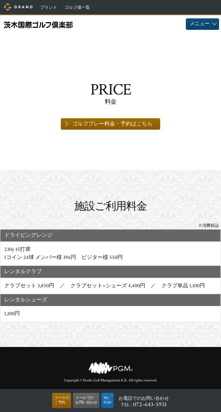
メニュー (200, 24)
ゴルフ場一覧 (77, 7)
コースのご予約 (61, 400)
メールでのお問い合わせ (86, 400)
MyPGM (107, 400)
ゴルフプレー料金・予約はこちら (112, 124)
